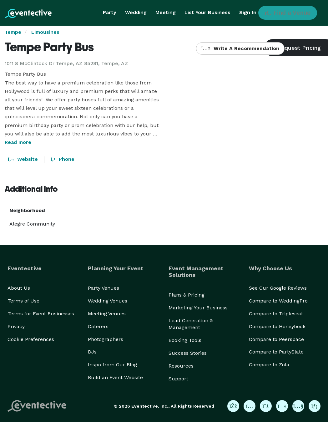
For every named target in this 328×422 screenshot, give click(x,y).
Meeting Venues (107, 314)
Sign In (247, 12)
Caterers (98, 326)
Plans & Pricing (186, 295)
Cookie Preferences (31, 339)
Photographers (105, 339)
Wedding (136, 12)
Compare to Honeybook (277, 326)
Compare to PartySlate (276, 352)
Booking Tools (185, 340)
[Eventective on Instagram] (249, 406)
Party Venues (103, 288)
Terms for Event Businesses (41, 314)
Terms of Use (23, 301)
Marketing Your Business (198, 308)
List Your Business (207, 12)
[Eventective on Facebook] (233, 406)
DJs (92, 352)
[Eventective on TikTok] (282, 406)
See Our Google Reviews (278, 288)
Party (109, 12)
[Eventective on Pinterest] (266, 406)
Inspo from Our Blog (112, 365)
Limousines (45, 32)
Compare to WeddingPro (278, 301)
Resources (181, 366)
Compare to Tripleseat (276, 314)
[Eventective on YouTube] (298, 406)
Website (23, 159)
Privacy (16, 326)
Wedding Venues (107, 301)
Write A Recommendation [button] (240, 48)
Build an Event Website (115, 377)
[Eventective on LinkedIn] (314, 406)
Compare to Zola (269, 365)
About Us (19, 288)
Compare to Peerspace (276, 339)
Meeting (165, 12)
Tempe (13, 32)
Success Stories (188, 353)
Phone (62, 159)
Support (178, 379)
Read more (18, 142)
